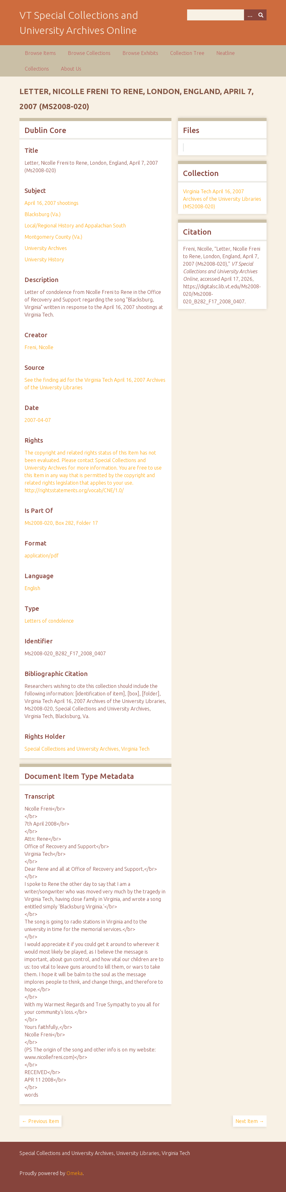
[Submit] (261, 14)
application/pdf (41, 555)
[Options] (249, 14)
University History (44, 259)
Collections (37, 69)
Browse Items (40, 53)
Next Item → (249, 1121)
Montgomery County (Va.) (53, 237)
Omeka (75, 1173)
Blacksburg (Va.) (42, 214)
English (32, 588)
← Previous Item (40, 1121)
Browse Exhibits (140, 53)
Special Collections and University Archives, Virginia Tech (86, 749)
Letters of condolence (49, 621)
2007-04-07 (37, 420)
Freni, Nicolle (38, 347)
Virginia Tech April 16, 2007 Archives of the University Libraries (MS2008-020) (222, 199)
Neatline (225, 53)
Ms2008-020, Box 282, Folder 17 (61, 523)
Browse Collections (89, 53)
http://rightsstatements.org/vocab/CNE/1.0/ (74, 490)
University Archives (45, 248)
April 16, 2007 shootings (51, 203)
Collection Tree (187, 53)
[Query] (227, 14)
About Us (71, 69)
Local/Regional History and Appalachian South (75, 225)
